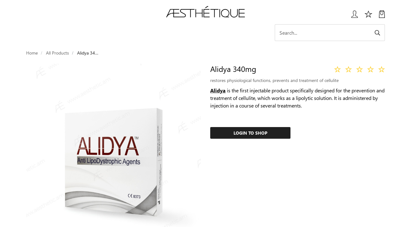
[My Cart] (382, 16)
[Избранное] (368, 16)
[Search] (330, 32)
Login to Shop (250, 133)
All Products (57, 53)
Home (32, 53)
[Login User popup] (352, 16)
